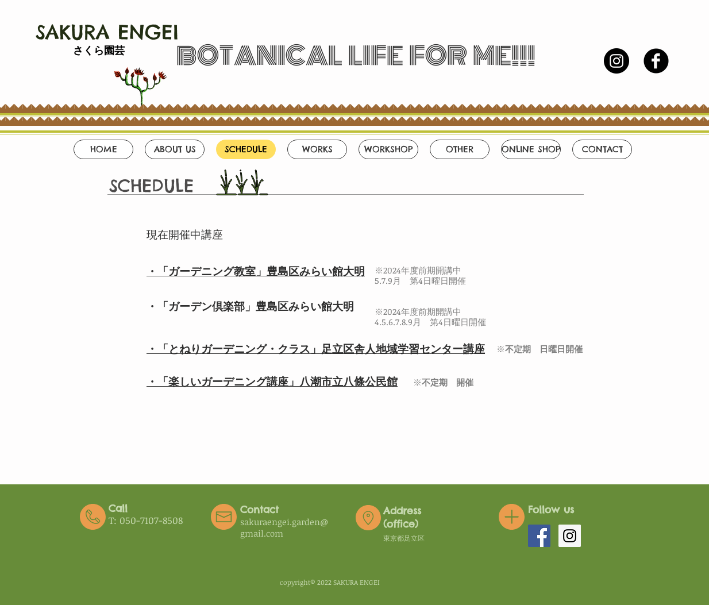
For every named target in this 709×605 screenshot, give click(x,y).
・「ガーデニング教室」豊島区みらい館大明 (256, 271)
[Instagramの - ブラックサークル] (616, 61)
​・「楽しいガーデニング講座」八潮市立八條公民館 (272, 381)
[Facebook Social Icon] (539, 536)
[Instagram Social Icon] (569, 536)
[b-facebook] (656, 61)
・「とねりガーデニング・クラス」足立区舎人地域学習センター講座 (316, 348)
